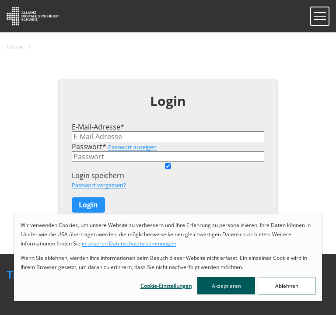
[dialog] (168, 257)
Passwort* (89, 146)
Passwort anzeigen (132, 147)
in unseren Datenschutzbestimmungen (129, 243)
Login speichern (98, 175)
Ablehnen (286, 286)
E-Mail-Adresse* (98, 127)
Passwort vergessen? (99, 185)
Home (15, 47)
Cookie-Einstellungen (166, 286)
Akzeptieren (226, 286)
